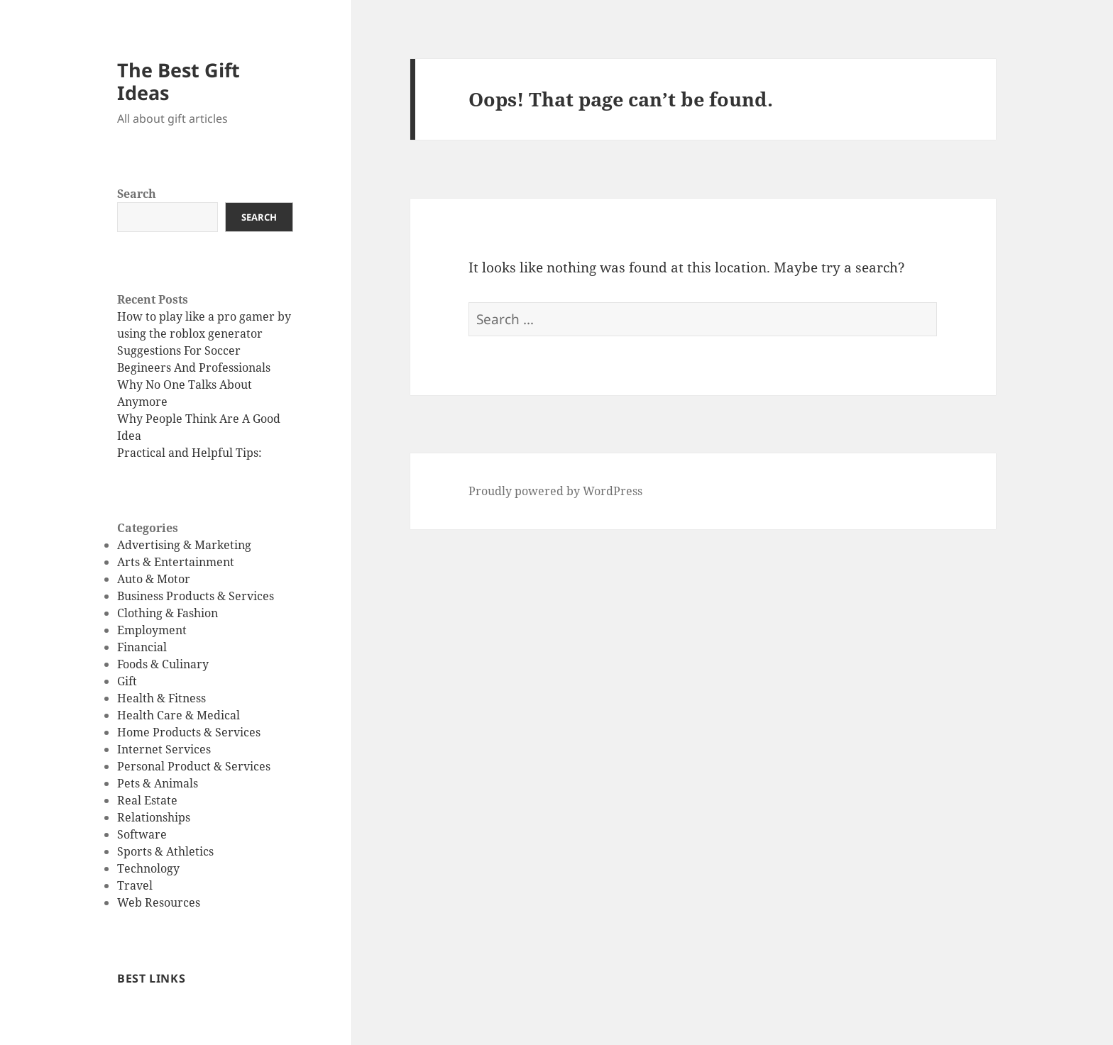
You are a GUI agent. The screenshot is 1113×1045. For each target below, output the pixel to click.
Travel (135, 885)
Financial (142, 647)
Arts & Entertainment (175, 562)
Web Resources (158, 902)
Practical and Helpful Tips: (189, 452)
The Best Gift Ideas (178, 81)
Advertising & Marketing (184, 545)
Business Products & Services (195, 596)
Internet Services (164, 749)
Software (142, 834)
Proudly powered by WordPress (555, 491)
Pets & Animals (157, 783)
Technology (148, 868)
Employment (152, 630)
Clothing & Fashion (167, 613)
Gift (127, 681)
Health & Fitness (161, 698)
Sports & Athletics (165, 851)
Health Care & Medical (178, 715)
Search (136, 193)
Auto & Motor (153, 579)
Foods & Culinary (163, 664)
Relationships (153, 817)
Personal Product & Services (193, 766)
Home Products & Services (189, 732)
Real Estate (147, 800)
